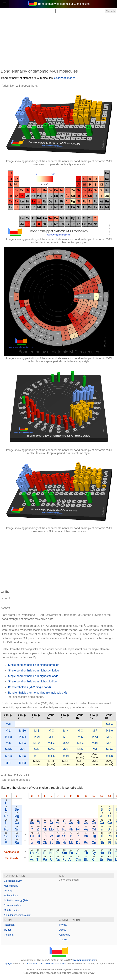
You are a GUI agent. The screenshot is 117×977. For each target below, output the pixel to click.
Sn (110, 829)
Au (86, 836)
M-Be (22, 730)
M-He (109, 724)
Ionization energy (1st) (16, 900)
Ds (78, 842)
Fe (64, 822)
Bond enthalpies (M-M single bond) (29, 687)
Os (64, 836)
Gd (78, 853)
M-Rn (109, 755)
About (62, 929)
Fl (109, 842)
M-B (36, 730)
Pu (64, 859)
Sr (16, 829)
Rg (86, 842)
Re (58, 836)
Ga (101, 822)
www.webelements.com (84, 960)
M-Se (80, 743)
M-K (8, 743)
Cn (94, 842)
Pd (78, 829)
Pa (45, 859)
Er (109, 853)
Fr (6, 842)
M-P (65, 736)
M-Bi (66, 755)
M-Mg (22, 736)
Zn (94, 822)
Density (8, 890)
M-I (95, 749)
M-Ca (22, 743)
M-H (8, 724)
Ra (17, 842)
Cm (78, 859)
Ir (71, 836)
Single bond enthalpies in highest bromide (33, 664)
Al (101, 816)
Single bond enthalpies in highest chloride (33, 670)
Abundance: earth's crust (17, 915)
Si (109, 816)
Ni (78, 822)
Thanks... (64, 939)
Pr (44, 853)
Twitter (7, 929)
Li (6, 809)
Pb (110, 836)
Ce (38, 853)
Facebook (9, 924)
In (101, 829)
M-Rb (8, 749)
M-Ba (22, 755)
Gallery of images (65, 78)
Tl (101, 836)
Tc (58, 829)
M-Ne (109, 730)
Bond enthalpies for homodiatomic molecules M (37, 693)
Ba (17, 836)
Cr (51, 822)
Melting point (11, 885)
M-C (51, 730)
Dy (94, 853)
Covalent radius (12, 905)
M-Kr (110, 743)
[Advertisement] (59, 41)
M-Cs (8, 755)
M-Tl (37, 755)
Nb (45, 829)
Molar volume (11, 895)
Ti (38, 822)
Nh (102, 842)
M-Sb (66, 749)
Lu (32, 836)
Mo (51, 829)
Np (58, 859)
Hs (64, 842)
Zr (38, 829)
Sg (51, 842)
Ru (64, 829)
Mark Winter (30, 963)
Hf (38, 836)
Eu (71, 853)
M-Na (8, 736)
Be (17, 809)
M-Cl (95, 736)
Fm (109, 859)
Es (102, 859)
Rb (6, 829)
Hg (94, 836)
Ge (109, 822)
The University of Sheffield (53, 963)
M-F (94, 730)
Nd (51, 853)
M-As (66, 743)
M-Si (51, 736)
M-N (65, 730)
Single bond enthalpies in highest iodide (32, 681)
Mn (58, 822)
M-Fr (8, 762)
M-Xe (109, 749)
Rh (71, 829)
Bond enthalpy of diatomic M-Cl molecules (27, 78)
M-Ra (22, 762)
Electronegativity (13, 880)
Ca (17, 822)
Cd (94, 829)
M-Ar (110, 736)
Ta (45, 836)
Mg (16, 816)
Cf (93, 859)
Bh (58, 842)
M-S (80, 736)
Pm (57, 853)
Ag (86, 829)
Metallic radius (11, 910)
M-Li (8, 730)
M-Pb (51, 755)
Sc (32, 822)
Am (70, 859)
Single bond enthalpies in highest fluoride (33, 676)
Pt (78, 836)
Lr (31, 842)
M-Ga (36, 743)
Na (6, 816)
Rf (38, 842)
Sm (64, 853)
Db (45, 842)
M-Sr (22, 749)
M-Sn (51, 749)
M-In (37, 749)
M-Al (37, 736)
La (32, 853)
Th (38, 859)
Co (71, 822)
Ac (32, 859)
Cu (86, 822)
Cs (6, 836)
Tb (86, 853)
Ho (102, 853)
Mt (71, 842)
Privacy (63, 924)
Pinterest (8, 934)
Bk (86, 859)
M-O (80, 730)
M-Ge (51, 743)
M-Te (80, 749)
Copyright (64, 934)
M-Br (95, 743)
